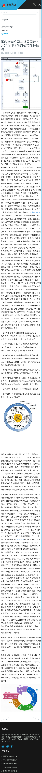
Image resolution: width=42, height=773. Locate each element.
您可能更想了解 (7, 27)
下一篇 (37, 719)
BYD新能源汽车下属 (10, 763)
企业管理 (20, 539)
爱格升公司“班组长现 (10, 771)
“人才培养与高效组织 (10, 760)
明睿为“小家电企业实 (10, 756)
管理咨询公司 (35, 212)
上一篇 (5, 719)
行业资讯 (4, 34)
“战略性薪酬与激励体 (10, 767)
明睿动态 (4, 30)
